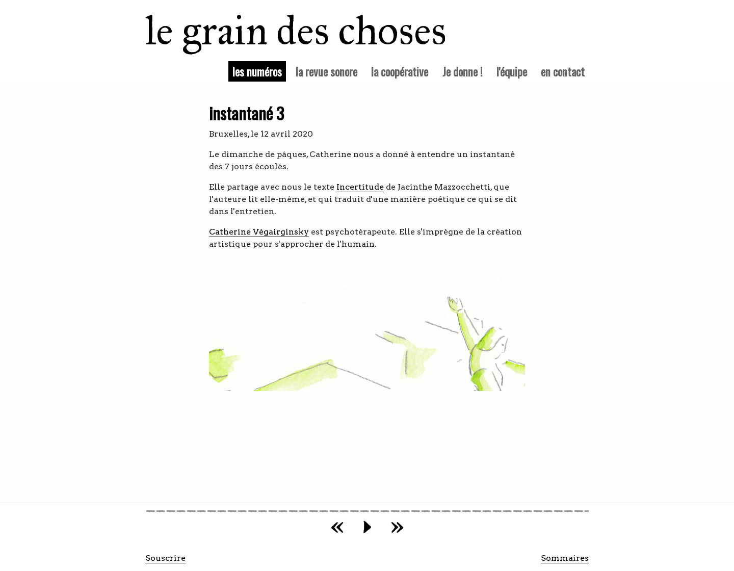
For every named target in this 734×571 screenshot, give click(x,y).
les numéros (259, 71)
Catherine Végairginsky (259, 232)
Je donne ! (462, 71)
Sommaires (565, 558)
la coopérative (399, 71)
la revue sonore (326, 71)
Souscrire (165, 558)
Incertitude (360, 187)
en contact (563, 71)
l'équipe (511, 71)
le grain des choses (282, 31)
